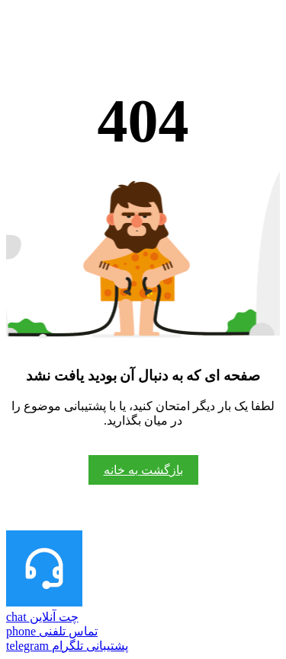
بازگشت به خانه (143, 469)
